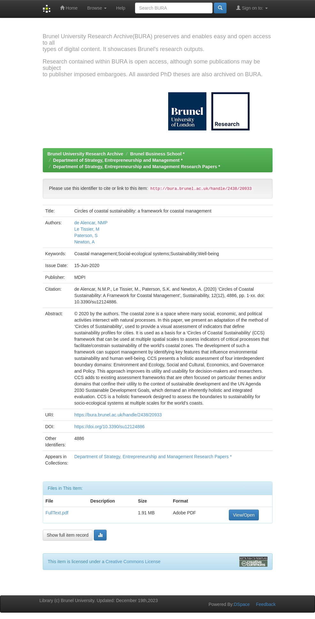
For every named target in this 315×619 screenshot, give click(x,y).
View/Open (244, 515)
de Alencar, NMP (91, 222)
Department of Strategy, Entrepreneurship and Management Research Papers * (136, 166)
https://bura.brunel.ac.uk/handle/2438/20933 (118, 414)
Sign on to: (252, 8)
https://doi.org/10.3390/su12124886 (109, 426)
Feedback (265, 604)
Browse (97, 8)
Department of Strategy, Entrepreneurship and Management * (118, 160)
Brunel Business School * (157, 153)
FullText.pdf (57, 512)
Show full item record (68, 535)
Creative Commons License (133, 561)
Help (120, 8)
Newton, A (84, 241)
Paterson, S (86, 235)
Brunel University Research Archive (86, 153)
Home (69, 8)
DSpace (242, 604)
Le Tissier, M (87, 229)
